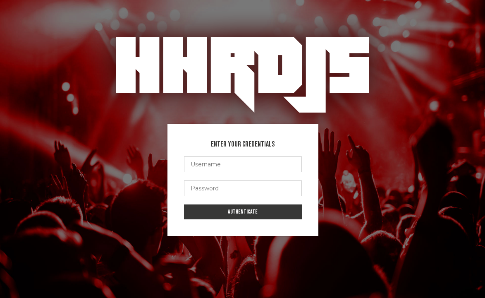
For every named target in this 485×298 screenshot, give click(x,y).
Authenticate (243, 211)
